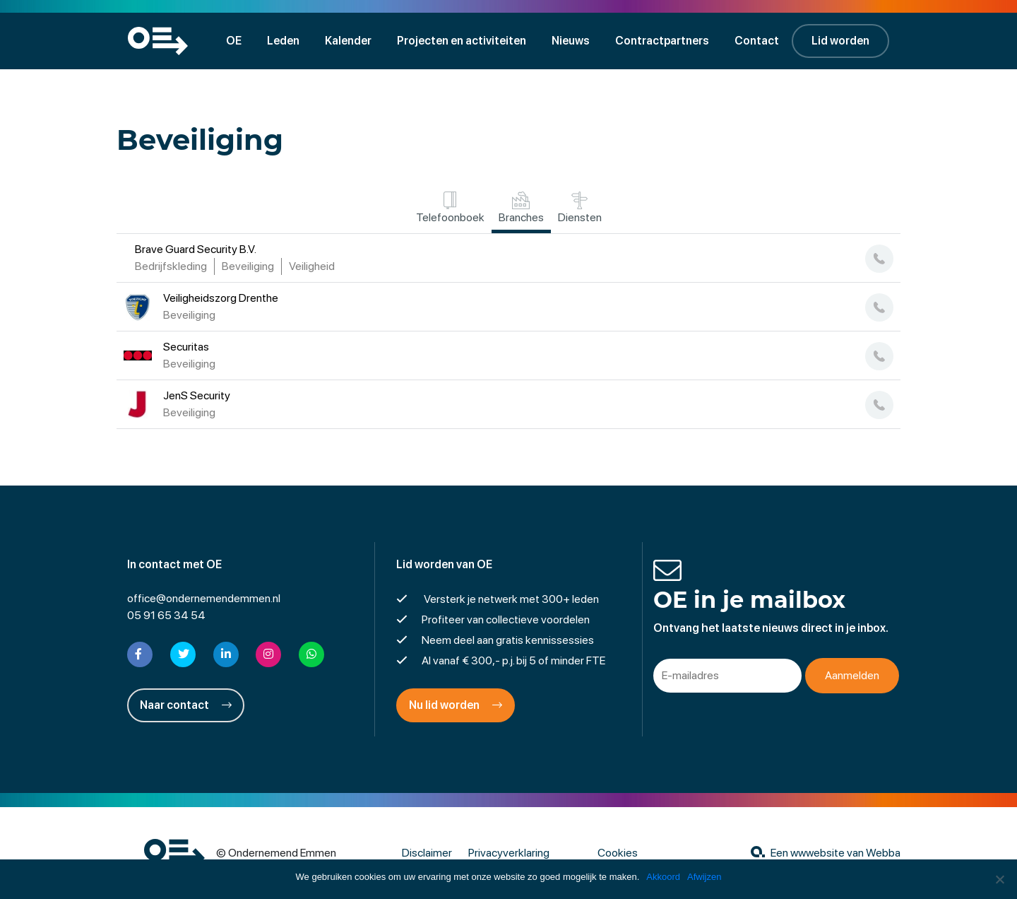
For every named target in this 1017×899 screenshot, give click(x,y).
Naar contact (186, 705)
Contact (756, 40)
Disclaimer (427, 852)
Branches (521, 208)
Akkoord (663, 876)
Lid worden (840, 40)
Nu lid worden (455, 705)
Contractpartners (662, 40)
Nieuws (571, 40)
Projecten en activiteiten (461, 40)
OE (234, 40)
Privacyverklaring (508, 852)
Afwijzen (704, 876)
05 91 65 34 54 (166, 615)
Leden (283, 40)
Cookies (617, 852)
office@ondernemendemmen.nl (203, 598)
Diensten (580, 208)
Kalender (348, 40)
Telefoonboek (450, 208)
